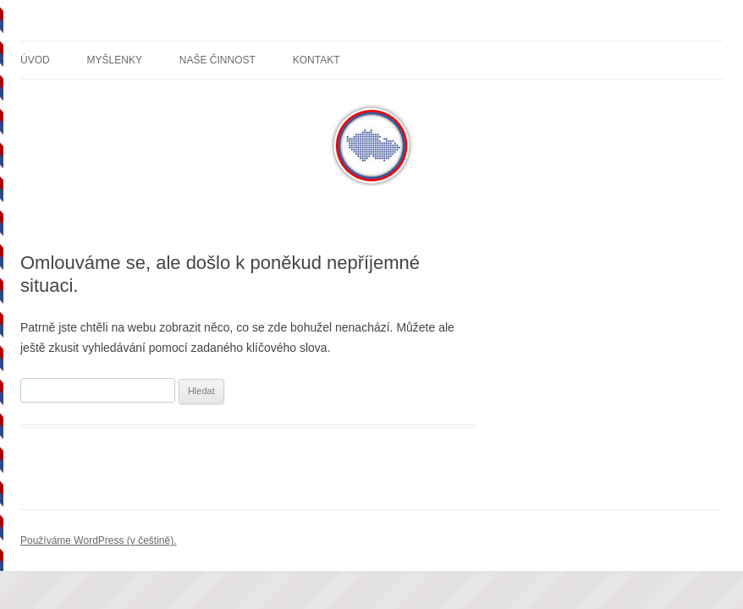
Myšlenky (114, 60)
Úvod (35, 60)
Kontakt (316, 60)
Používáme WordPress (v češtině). (98, 540)
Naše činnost (217, 60)
